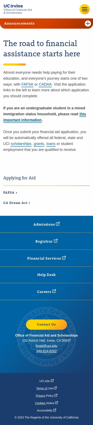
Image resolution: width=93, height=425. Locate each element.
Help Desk (46, 275)
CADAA (45, 84)
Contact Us (46, 324)
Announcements (47, 23)
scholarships (21, 144)
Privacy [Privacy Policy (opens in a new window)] (46, 395)
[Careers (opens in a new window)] (46, 291)
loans (50, 144)
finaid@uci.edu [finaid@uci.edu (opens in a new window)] (46, 346)
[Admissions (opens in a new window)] (46, 224)
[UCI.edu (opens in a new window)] (46, 381)
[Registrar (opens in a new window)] (46, 241)
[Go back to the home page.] (19, 9)
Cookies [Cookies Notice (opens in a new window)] (46, 403)
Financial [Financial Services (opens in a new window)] (46, 258)
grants (39, 144)
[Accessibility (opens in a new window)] (46, 410)
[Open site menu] (84, 9)
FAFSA (27, 84)
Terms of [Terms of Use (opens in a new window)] (46, 388)
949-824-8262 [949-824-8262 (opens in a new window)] (46, 351)
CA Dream (16, 203)
